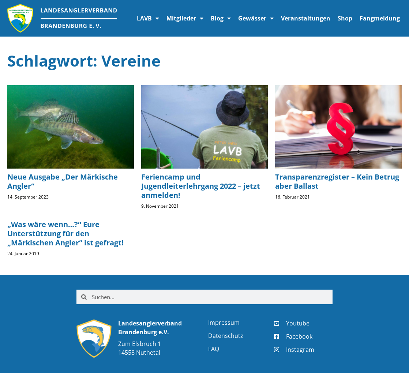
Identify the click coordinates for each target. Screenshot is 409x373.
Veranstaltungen (305, 18)
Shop (345, 18)
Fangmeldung (380, 18)
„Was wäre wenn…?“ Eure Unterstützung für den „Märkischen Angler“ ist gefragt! (65, 233)
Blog (221, 18)
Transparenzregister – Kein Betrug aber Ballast (337, 181)
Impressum (224, 322)
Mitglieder (184, 18)
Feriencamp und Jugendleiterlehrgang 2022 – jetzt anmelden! (200, 186)
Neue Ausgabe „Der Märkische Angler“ (62, 181)
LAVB (148, 18)
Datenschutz (225, 335)
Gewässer (256, 18)
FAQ (213, 349)
